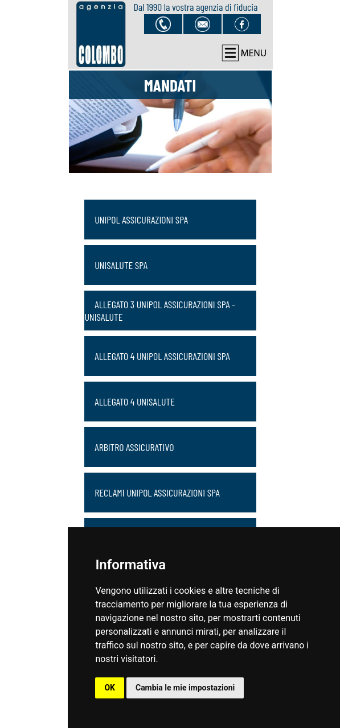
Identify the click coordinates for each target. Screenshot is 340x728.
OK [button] (109, 687)
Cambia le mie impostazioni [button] (185, 687)
